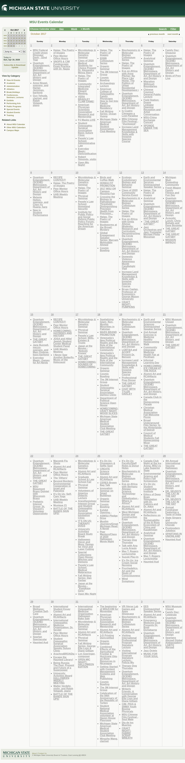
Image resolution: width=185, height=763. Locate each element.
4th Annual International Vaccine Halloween (172, 464)
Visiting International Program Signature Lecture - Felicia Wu (129, 656)
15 (8, 41)
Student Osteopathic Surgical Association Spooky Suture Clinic (62, 644)
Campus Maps (13, 130)
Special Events (13, 109)
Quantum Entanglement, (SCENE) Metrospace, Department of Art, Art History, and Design (173, 206)
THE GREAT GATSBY (172, 229)
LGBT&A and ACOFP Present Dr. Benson (129, 353)
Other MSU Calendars (16, 127)
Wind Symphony (128, 580)
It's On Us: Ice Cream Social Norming (130, 563)
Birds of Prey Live (173, 77)
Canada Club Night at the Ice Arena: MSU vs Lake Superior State (152, 465)
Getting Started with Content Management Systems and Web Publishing (109, 672)
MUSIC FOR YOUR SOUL (151, 655)
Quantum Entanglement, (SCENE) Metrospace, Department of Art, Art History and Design (41, 71)
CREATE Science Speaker (105, 471)
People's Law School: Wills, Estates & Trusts (86, 339)
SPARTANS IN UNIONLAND (173, 535)
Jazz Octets (150, 650)
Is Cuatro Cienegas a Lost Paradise (130, 113)
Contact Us (42, 753)
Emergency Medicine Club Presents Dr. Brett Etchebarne (152, 625)
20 (22, 41)
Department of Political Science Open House (108, 402)
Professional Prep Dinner (129, 379)
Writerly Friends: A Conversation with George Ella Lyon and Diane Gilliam (130, 694)
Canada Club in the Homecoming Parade (153, 401)
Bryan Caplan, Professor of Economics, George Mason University (130, 294)
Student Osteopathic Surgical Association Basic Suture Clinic (85, 129)
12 (19, 38)
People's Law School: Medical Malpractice (86, 569)
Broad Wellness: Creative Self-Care (41, 610)
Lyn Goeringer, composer (86, 655)
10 (14, 38)
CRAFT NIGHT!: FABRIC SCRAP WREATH (127, 733)
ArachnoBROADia (63, 653)
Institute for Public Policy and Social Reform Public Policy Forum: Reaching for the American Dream (86, 220)
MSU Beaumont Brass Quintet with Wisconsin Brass (41, 492)
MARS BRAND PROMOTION (108, 333)
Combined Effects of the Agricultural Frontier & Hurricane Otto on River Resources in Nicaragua (108, 655)
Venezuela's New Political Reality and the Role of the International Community (108, 343)
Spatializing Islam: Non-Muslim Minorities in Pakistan (107, 324)
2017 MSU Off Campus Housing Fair (108, 191)
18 (16, 41)
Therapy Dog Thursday (129, 541)
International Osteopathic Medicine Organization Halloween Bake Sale (85, 612)
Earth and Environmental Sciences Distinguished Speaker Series (152, 324)
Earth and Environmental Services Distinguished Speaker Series (152, 182)
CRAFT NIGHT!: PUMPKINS (128, 304)
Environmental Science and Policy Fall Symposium (152, 477)
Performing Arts (14, 103)
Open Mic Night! (83, 163)
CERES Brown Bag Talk (108, 484)
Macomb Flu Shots (60, 462)
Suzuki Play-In (130, 557)
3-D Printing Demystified (107, 636)
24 (14, 43)
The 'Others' (60, 477)
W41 (5, 38)
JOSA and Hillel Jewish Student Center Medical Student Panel (62, 342)
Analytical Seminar (149, 59)
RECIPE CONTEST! (59, 178)
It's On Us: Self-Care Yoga (62, 495)
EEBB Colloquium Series (107, 61)
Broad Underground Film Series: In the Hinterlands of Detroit (153, 425)
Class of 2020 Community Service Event (130, 192)
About (34, 753)
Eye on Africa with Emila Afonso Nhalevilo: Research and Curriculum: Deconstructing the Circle (131, 227)
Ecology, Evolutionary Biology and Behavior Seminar (129, 182)
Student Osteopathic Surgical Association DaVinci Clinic (108, 390)
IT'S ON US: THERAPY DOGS (85, 523)
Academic (11, 83)
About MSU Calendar (16, 124)
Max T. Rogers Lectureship (130, 552)
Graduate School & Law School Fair (86, 479)
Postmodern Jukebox (172, 529)
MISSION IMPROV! (170, 241)
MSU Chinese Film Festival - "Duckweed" (130, 121)
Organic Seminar (105, 67)
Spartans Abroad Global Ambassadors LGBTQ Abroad (173, 642)
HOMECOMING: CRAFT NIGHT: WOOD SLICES (109, 411)
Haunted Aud (151, 561)
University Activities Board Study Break (85, 533)
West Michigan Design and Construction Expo (130, 516)
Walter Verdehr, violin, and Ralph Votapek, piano (63, 688)
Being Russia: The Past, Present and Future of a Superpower (63, 666)
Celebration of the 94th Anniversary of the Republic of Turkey (109, 698)
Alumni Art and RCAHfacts (152, 375)
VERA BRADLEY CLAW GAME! (86, 99)
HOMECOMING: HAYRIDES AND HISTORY (62, 333)
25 (16, 43)
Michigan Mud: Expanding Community (172, 181)
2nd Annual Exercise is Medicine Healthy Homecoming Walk (151, 338)
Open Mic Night (87, 593)
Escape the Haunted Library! (63, 658)
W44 (5, 46)
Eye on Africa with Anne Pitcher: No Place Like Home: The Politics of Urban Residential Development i (130, 80)
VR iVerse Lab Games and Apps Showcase (130, 610)
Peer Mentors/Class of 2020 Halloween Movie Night (108, 536)
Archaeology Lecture (107, 84)
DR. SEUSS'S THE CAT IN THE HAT (173, 493)
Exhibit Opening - (105, 511)
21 (25, 41)
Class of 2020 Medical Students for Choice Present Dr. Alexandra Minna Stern (87, 66)
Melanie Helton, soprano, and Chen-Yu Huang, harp (40, 202)
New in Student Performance (40, 212)
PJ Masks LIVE (86, 119)
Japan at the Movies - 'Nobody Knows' (85, 349)
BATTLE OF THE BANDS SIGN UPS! (63, 511)
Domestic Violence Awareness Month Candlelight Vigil (128, 262)
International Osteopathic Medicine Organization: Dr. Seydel (63, 625)
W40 (5, 35)
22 (8, 43)
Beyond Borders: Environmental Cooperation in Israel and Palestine (63, 486)
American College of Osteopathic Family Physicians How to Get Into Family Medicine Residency (109, 98)
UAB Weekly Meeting (60, 195)
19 (19, 41)
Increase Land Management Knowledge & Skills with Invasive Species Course (130, 134)
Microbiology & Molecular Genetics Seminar (87, 54)
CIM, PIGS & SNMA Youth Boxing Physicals (129, 708)
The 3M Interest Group (109, 73)
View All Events (13, 80)
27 (22, 43)
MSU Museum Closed (173, 320)
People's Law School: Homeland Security (86, 205)
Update (15, 67)
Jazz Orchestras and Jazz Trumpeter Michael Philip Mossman (153, 232)
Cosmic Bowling (105, 79)
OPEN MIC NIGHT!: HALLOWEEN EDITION (86, 663)
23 (11, 43)
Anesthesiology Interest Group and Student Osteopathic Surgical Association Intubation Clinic (87, 509)
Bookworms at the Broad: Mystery (108, 227)
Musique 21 (60, 505)
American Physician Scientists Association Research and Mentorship (86, 110)
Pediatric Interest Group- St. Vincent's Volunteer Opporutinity (40, 507)
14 (25, 38)
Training (10, 115)
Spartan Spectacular (40, 638)
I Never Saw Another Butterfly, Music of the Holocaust (63, 358)
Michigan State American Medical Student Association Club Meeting (108, 125)
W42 (5, 41)
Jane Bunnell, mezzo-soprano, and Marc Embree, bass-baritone (41, 350)
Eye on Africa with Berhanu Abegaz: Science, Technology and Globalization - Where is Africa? (130, 493)
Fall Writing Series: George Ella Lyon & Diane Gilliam (87, 647)
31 (14, 46)
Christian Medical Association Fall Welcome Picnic (151, 412)
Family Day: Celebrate (172, 613)
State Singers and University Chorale (173, 521)
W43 (5, 43)
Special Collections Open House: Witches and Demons (85, 557)
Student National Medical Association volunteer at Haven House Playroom (107, 713)
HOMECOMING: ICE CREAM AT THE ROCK (153, 368)
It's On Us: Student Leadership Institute (150, 488)
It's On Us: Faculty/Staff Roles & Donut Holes (130, 464)
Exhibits (10, 100)
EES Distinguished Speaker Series (152, 609)
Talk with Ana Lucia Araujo (129, 547)
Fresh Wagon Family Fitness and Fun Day (173, 191)
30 (11, 46)
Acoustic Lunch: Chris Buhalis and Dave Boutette (173, 222)
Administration (13, 86)
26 (19, 43)
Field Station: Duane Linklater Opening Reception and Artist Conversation (152, 107)
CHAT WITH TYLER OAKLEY (128, 391)
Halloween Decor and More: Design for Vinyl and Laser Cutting (86, 544)
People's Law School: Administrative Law (86, 142)
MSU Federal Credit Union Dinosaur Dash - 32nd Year (40, 55)
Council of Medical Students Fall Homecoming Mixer (151, 438)
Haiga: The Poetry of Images (63, 51)
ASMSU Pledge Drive (109, 517)
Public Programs (14, 106)
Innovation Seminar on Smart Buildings (106, 492)
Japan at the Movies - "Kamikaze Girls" (85, 587)
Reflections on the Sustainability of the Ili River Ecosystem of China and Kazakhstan (152, 522)
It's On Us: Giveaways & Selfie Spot (107, 463)
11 (16, 38)
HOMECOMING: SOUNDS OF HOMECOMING (87, 364)
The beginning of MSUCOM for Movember (109, 609)
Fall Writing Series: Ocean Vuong (108, 114)
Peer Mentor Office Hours (60, 57)
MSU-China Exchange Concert (150, 120)
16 (11, 41)
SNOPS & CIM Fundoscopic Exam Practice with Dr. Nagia (61, 65)
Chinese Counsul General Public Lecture (152, 93)
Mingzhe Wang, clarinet (109, 740)
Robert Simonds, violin (87, 158)
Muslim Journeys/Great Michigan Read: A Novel (109, 525)
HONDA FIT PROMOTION (107, 184)
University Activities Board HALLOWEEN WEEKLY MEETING (62, 678)
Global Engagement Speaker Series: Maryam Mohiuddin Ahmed (109, 238)
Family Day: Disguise (172, 51)
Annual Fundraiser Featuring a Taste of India (173, 511)
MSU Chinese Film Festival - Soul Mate (130, 717)
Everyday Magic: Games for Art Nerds (41, 360)
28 (25, 43)
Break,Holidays (13, 92)
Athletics (10, 89)
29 (8, 46)
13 (22, 38)
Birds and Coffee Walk (107, 178)
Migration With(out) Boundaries (150, 84)
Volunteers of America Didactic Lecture (86, 494)
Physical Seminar (83, 197)
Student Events (13, 112)
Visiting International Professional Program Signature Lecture (129, 641)
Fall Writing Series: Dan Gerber (85, 578)
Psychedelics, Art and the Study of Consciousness (131, 572)
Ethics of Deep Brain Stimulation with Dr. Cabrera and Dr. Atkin (152, 500)
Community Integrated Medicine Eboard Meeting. (85, 88)
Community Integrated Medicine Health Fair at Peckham (151, 352)
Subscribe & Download (14, 65)
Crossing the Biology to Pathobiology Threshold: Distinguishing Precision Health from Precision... (108, 205)
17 (14, 41)
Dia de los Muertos (127, 724)
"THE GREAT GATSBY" (151, 222)
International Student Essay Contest (61, 609)
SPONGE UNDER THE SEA (151, 128)
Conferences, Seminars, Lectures (15, 96)
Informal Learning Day (151, 361)
